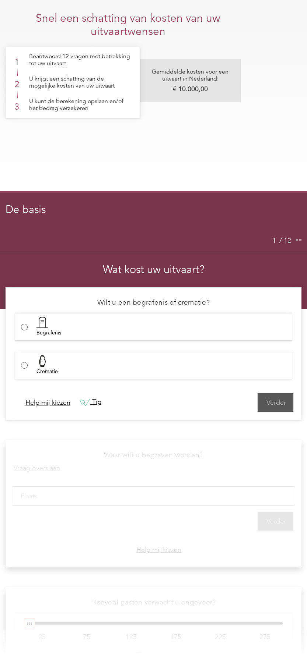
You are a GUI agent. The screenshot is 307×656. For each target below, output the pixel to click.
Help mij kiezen (47, 402)
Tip (90, 402)
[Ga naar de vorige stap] (297, 240)
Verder (276, 402)
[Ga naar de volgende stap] (300, 240)
